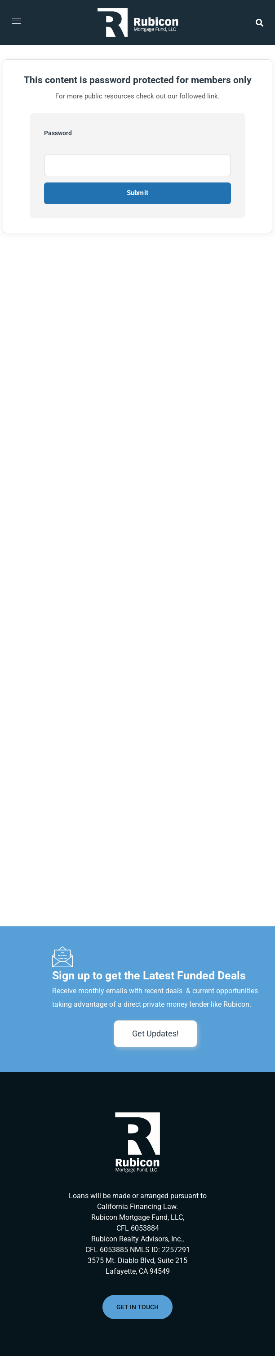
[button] (259, 22)
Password (58, 133)
